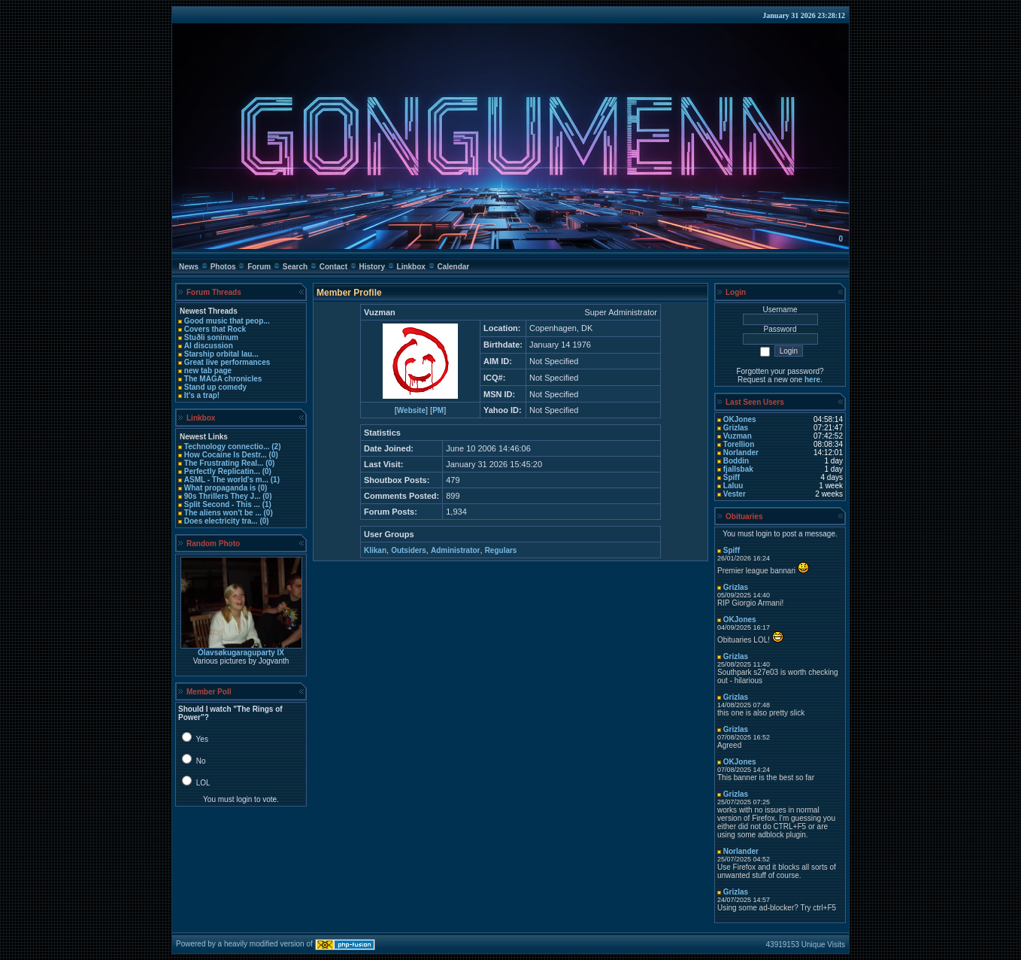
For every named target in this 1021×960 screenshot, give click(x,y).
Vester (734, 494)
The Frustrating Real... (224, 463)
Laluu (733, 486)
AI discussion (208, 346)
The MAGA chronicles (223, 379)
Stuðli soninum (211, 337)
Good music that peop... (227, 321)
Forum (259, 267)
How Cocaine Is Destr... (225, 455)
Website (411, 410)
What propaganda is (220, 488)
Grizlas (735, 428)
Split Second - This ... (222, 504)
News (188, 267)
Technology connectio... (227, 446)
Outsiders (408, 550)
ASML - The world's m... (226, 479)
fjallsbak (738, 469)
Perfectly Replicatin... (222, 471)
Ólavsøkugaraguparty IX (241, 653)
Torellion (738, 444)
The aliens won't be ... (223, 513)
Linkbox (411, 267)
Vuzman (737, 436)
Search (295, 267)
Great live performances (227, 362)
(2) (275, 446)
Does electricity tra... (221, 521)
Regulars (501, 550)
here (812, 379)
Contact (333, 267)
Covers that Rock (215, 329)
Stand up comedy (215, 387)
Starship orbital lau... (221, 354)
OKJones (739, 419)
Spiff (731, 477)
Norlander (741, 452)
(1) (274, 479)
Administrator (455, 550)
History (372, 267)
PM (438, 410)
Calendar (453, 267)
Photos (223, 267)
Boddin (736, 461)
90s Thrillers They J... (222, 496)
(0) (272, 455)
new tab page (208, 370)
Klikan (375, 550)
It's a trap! (202, 395)
